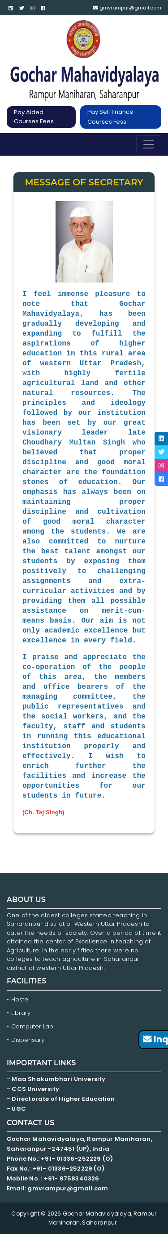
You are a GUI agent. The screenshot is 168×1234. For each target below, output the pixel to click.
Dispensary (27, 1040)
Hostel (20, 999)
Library (20, 1013)
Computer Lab (33, 1026)
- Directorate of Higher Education (61, 1099)
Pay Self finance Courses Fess (110, 117)
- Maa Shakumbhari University (57, 1079)
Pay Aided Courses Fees (34, 117)
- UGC (16, 1108)
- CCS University (33, 1089)
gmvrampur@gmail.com (127, 7)
